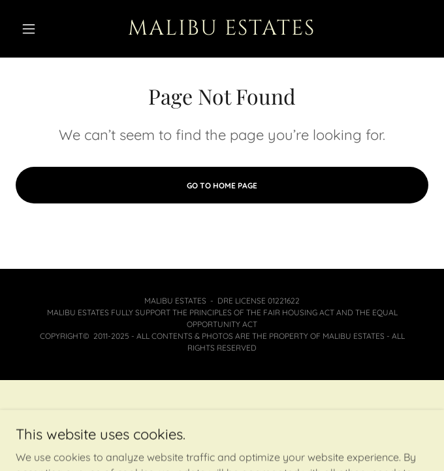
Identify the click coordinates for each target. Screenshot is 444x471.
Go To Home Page (222, 185)
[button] (47, 29)
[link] (222, 28)
